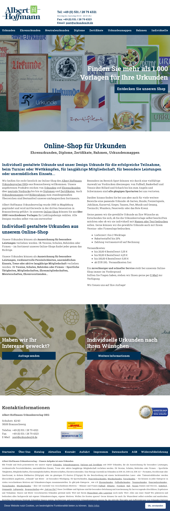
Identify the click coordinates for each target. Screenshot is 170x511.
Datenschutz (120, 451)
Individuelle (160, 30)
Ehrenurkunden (30, 30)
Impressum (101, 451)
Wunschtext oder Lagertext (99, 493)
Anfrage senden (29, 356)
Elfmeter (111, 486)
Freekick (121, 486)
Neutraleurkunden (57, 30)
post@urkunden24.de (79, 23)
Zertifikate (96, 30)
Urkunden (8, 30)
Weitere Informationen (114, 356)
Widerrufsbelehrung (154, 451)
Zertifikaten (67, 191)
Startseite (8, 451)
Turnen (135, 486)
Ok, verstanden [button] (155, 506)
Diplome (79, 30)
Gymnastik (7, 489)
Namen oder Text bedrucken (151, 221)
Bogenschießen (32, 489)
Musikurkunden (115, 479)
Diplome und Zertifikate (91, 464)
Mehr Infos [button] (93, 505)
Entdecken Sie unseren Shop (141, 89)
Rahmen (141, 30)
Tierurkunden (129, 479)
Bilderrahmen (37, 194)
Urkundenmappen (120, 30)
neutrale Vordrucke (19, 191)
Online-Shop (51, 211)
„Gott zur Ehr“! (50, 489)
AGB (134, 451)
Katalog (39, 451)
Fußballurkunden (122, 482)
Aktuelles (54, 451)
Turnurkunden (8, 486)
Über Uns (24, 451)
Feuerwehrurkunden (97, 479)
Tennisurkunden (139, 482)
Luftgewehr (18, 489)
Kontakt (70, 451)
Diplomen (49, 191)
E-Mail (154, 275)
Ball (128, 486)
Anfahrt (84, 451)
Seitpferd (163, 486)
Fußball (101, 486)
